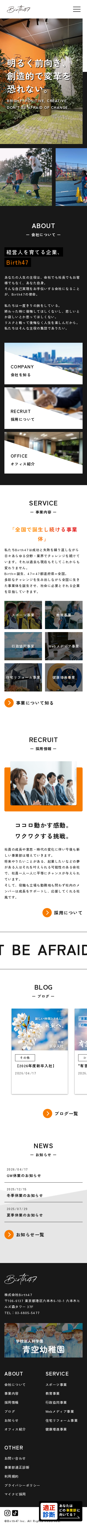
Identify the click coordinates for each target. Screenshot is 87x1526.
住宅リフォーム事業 (61, 1420)
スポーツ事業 (56, 1384)
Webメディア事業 (59, 1411)
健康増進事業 (56, 1429)
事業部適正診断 (17, 1467)
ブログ (9, 1411)
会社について (15, 1384)
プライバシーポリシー (22, 1485)
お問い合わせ (15, 1458)
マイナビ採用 (15, 1494)
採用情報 (11, 1402)
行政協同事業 (56, 1402)
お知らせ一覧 (30, 1234)
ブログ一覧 (66, 1113)
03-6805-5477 (27, 1312)
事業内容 (11, 1393)
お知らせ (11, 1420)
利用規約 (11, 1476)
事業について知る (35, 703)
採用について (68, 912)
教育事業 (52, 1393)
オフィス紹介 (15, 1429)
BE (23, 948)
